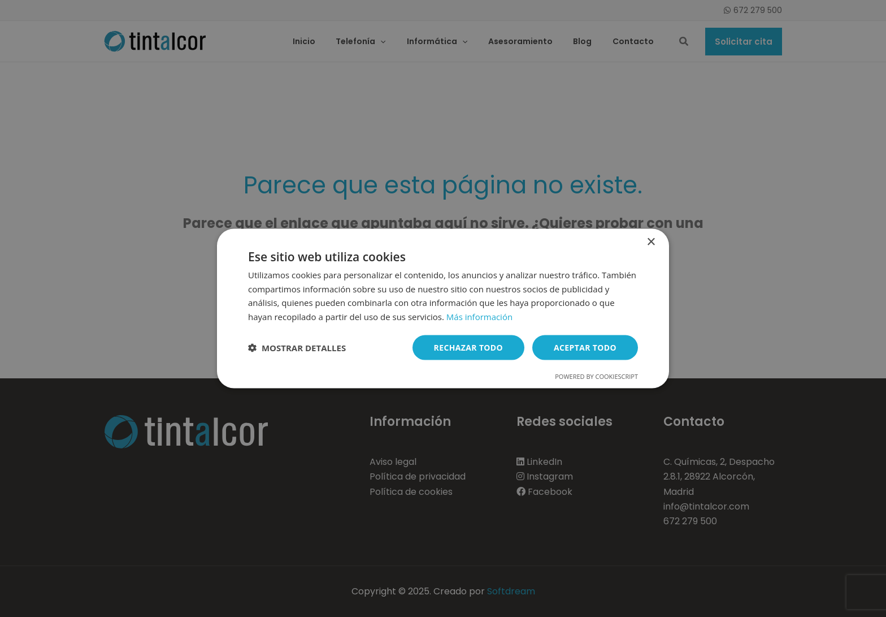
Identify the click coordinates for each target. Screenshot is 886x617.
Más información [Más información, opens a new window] (479, 316)
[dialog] (443, 308)
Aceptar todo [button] (585, 347)
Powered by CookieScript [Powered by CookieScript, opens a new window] (596, 376)
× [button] (650, 242)
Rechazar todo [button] (468, 347)
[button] (297, 348)
